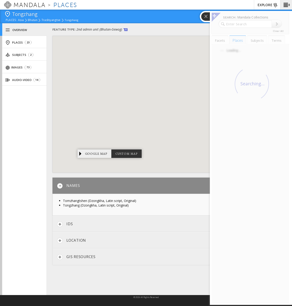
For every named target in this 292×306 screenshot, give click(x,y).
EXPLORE (268, 5)
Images (18, 67)
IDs (65, 224)
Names (68, 186)
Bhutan (32, 20)
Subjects (19, 55)
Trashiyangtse (51, 20)
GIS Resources (76, 257)
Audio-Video (23, 80)
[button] (286, 5)
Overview (16, 30)
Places (18, 42)
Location (71, 240)
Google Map (96, 154)
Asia (21, 20)
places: (11, 20)
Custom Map (126, 154)
